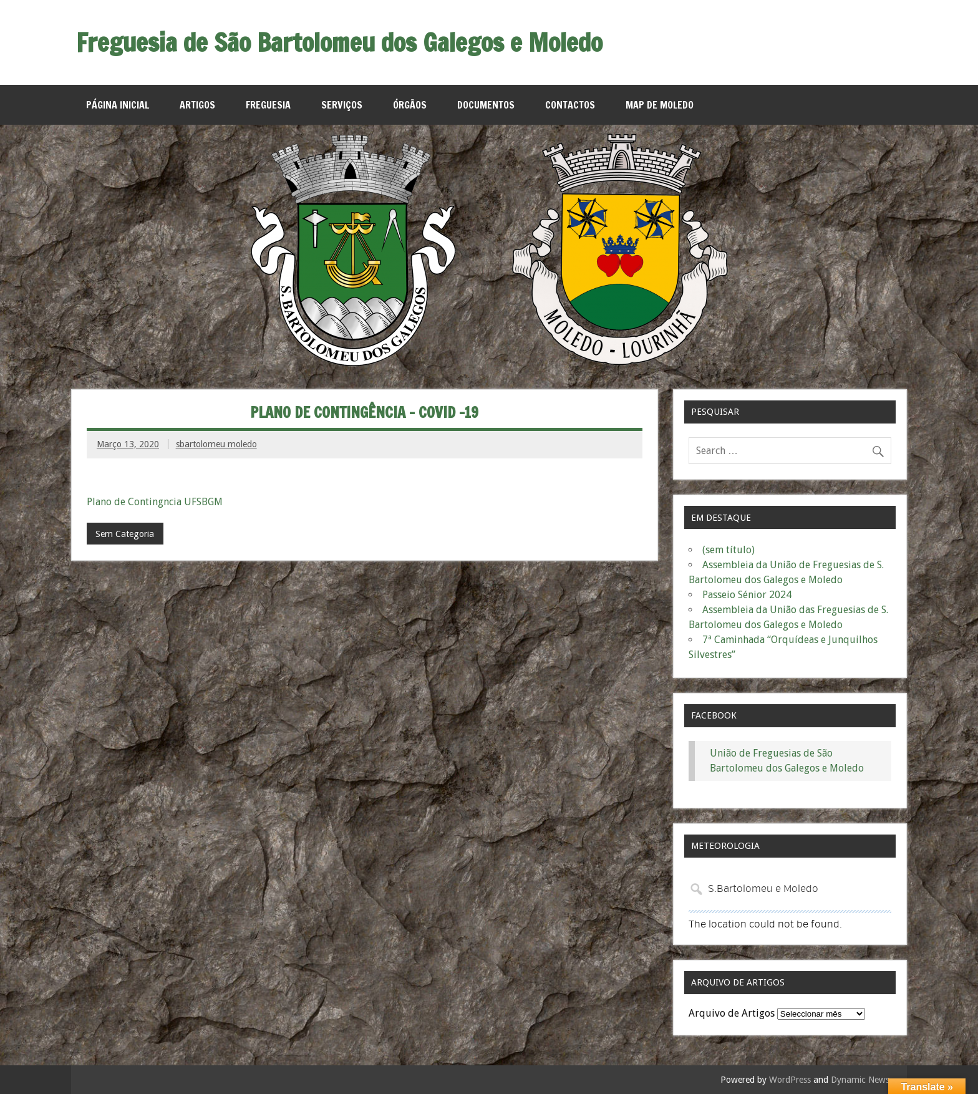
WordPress (790, 1080)
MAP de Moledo (660, 105)
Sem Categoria (124, 534)
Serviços (341, 105)
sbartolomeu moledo (216, 444)
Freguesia (268, 105)
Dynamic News (860, 1080)
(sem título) (728, 550)
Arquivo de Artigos (732, 1013)
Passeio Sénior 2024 (747, 595)
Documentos (486, 105)
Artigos (197, 105)
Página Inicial (117, 105)
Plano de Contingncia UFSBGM (155, 502)
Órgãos (410, 105)
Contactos (570, 105)
